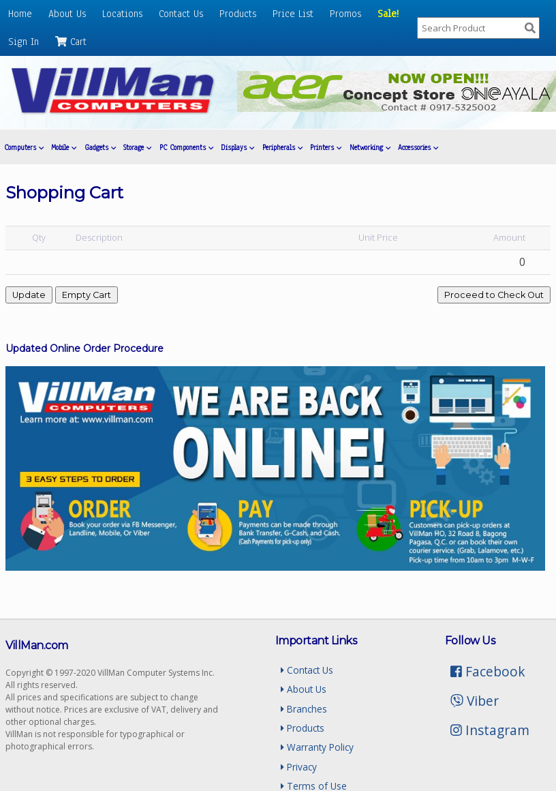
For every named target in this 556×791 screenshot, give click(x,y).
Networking (370, 148)
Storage (137, 148)
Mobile (63, 148)
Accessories (418, 148)
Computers (24, 148)
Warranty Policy (317, 747)
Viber (474, 700)
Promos (345, 13)
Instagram (489, 730)
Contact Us (181, 13)
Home (20, 13)
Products (237, 13)
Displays (237, 148)
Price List (293, 13)
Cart (71, 41)
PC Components (186, 148)
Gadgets (100, 148)
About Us (67, 13)
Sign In (23, 41)
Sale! (388, 13)
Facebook (487, 671)
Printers (325, 148)
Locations (122, 13)
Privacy (299, 766)
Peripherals (282, 148)
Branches (304, 708)
